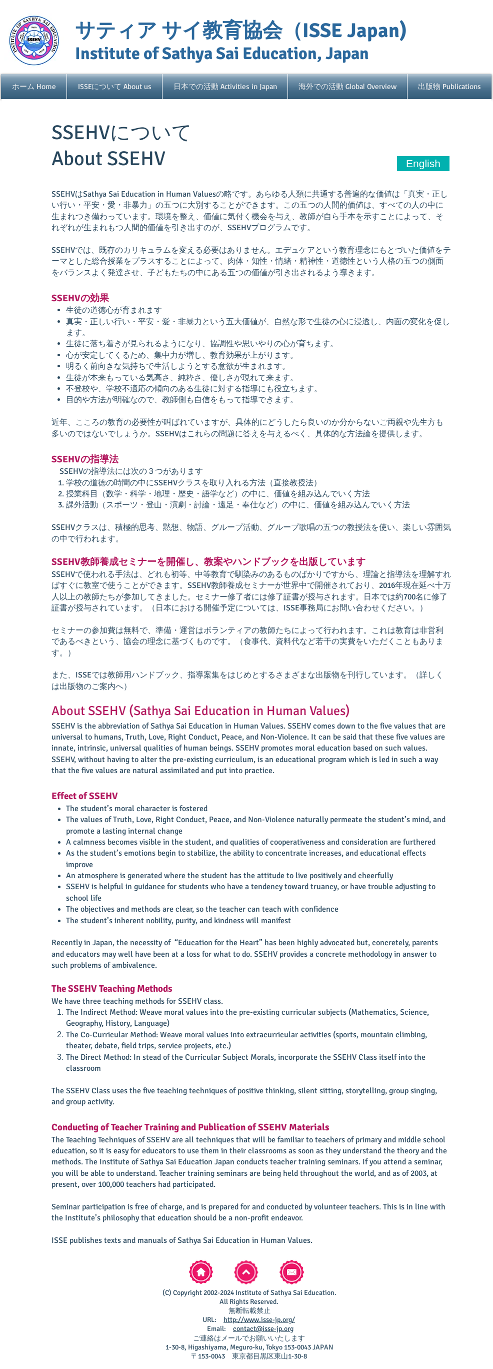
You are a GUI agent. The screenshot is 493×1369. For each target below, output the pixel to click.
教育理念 (355, 250)
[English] (423, 163)
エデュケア (295, 250)
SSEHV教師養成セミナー (104, 562)
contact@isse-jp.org (263, 1328)
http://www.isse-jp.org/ (259, 1319)
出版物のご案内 (88, 686)
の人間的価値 (340, 205)
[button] (114, 86)
